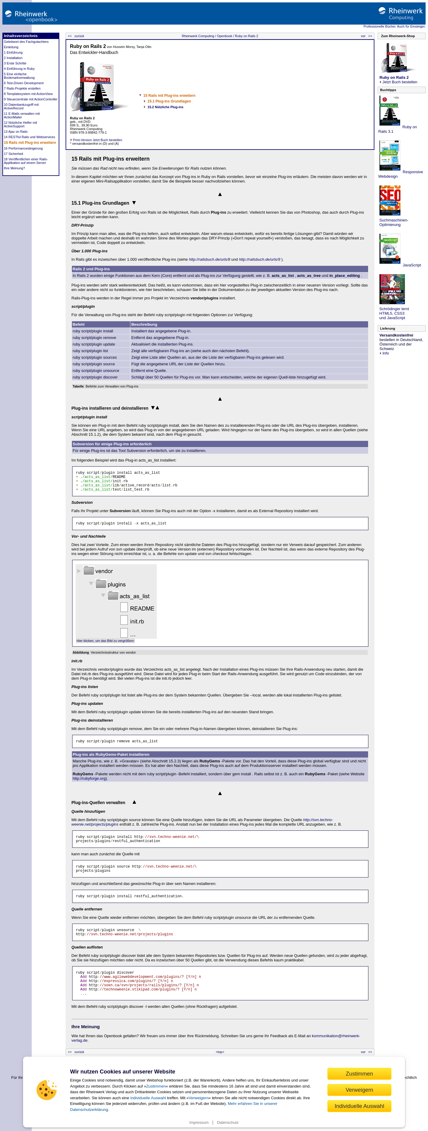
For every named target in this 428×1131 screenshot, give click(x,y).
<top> (220, 1052)
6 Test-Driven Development (23, 83)
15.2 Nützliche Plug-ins (166, 107)
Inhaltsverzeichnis (21, 36)
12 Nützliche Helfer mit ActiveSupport (20, 124)
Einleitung (11, 47)
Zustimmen (156, 1086)
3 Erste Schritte (15, 63)
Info (384, 353)
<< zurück (75, 36)
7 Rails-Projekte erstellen (22, 88)
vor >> (367, 36)
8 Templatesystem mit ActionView (28, 94)
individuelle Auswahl (148, 1098)
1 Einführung (13, 52)
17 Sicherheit (13, 154)
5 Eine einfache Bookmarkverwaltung (19, 75)
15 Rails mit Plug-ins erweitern (30, 143)
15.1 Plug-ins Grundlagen (169, 101)
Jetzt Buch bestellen (398, 79)
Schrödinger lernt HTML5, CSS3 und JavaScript (393, 313)
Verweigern (199, 1098)
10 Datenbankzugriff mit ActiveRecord (21, 106)
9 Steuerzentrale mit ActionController (31, 99)
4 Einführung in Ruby (19, 68)
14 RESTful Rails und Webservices (29, 137)
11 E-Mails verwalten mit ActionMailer (22, 115)
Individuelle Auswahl (359, 1106)
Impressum (198, 1122)
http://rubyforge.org (89, 778)
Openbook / (225, 36)
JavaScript (411, 265)
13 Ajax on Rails (16, 131)
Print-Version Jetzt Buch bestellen (96, 140)
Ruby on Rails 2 (246, 36)
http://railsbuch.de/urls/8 (209, 259)
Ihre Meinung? (14, 168)
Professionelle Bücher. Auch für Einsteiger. (395, 26)
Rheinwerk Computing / (199, 36)
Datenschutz (227, 1122)
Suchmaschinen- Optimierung (393, 222)
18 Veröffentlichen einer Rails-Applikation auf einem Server (26, 161)
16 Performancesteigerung (23, 148)
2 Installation (13, 58)
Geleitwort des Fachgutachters (26, 41)
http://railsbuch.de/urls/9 (259, 259)
